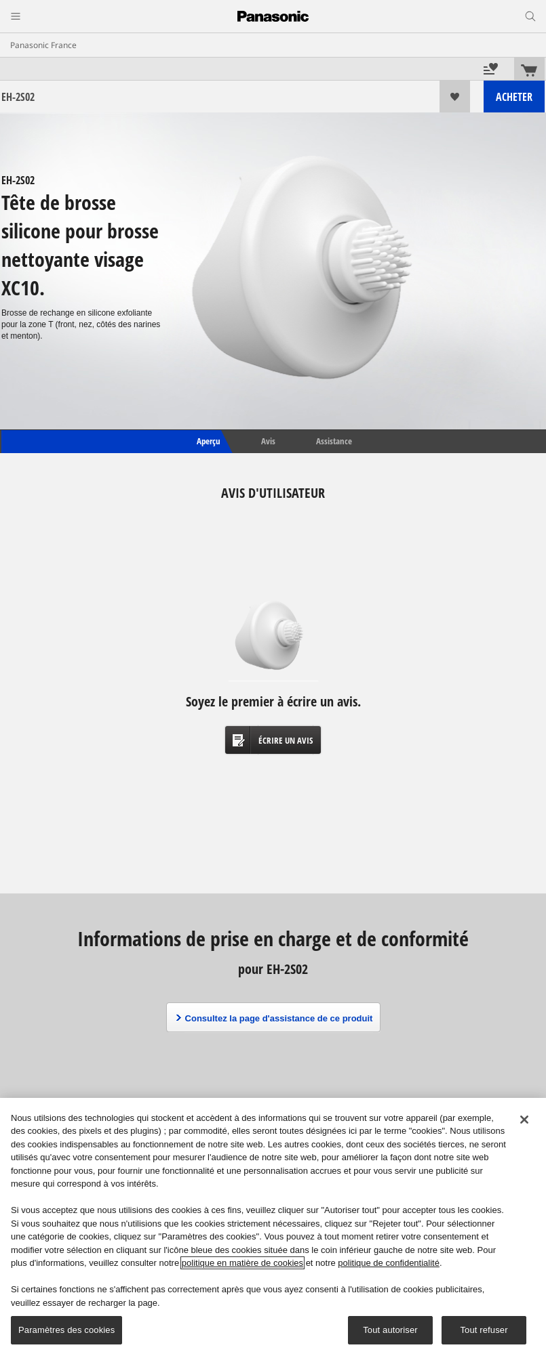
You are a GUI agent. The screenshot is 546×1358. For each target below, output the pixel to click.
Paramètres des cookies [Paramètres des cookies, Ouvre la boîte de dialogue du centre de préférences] (66, 1330)
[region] (273, 1228)
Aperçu (207, 441)
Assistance (334, 441)
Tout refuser (483, 1330)
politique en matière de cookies (242, 1263)
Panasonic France (43, 45)
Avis (268, 441)
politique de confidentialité (389, 1263)
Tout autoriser (390, 1330)
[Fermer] (524, 1119)
